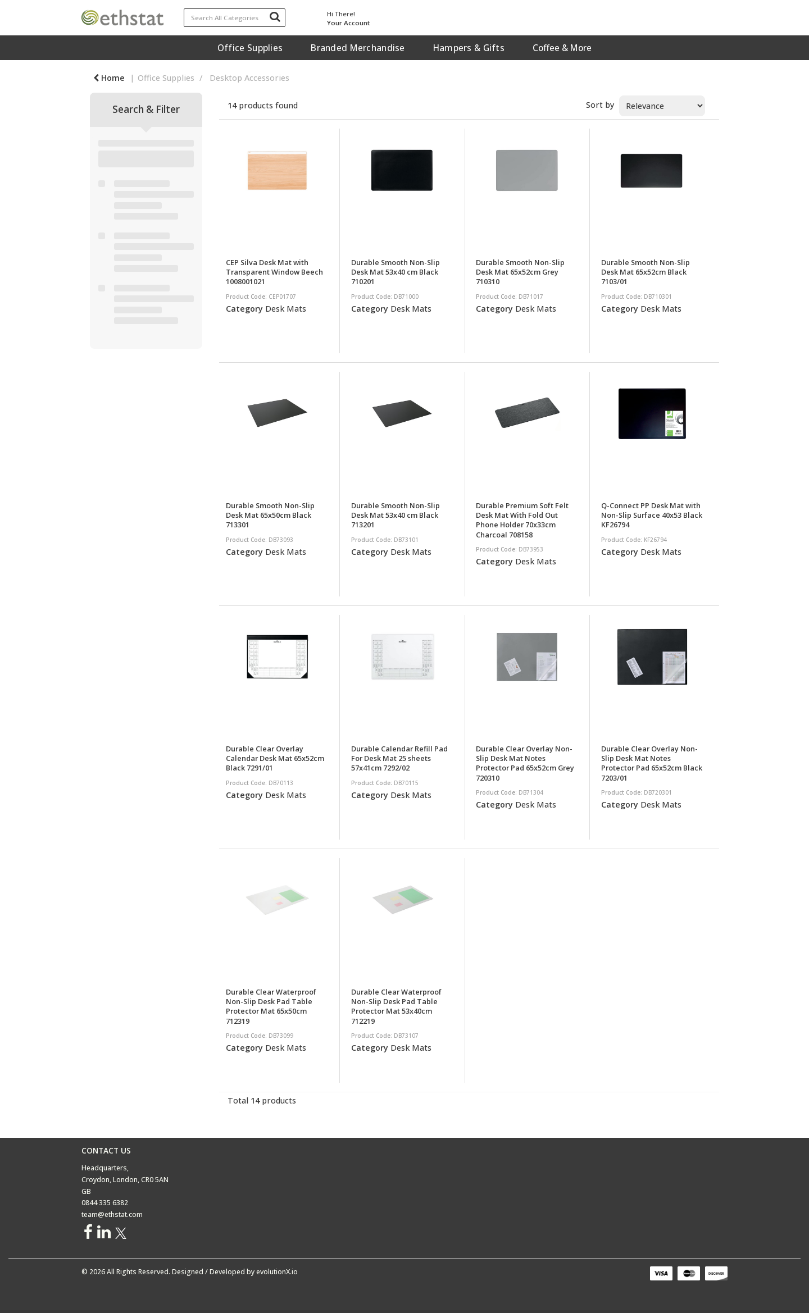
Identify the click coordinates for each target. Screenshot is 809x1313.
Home (109, 77)
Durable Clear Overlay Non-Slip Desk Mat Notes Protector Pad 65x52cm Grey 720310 (525, 763)
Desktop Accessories (249, 77)
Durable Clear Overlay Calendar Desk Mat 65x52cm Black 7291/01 (275, 758)
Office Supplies (250, 48)
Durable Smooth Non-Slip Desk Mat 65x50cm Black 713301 (270, 515)
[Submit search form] (274, 16)
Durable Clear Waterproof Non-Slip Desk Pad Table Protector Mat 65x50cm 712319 (271, 1006)
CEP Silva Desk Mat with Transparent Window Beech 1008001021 (274, 272)
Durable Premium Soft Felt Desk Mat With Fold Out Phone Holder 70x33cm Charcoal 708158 (522, 520)
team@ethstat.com (112, 1214)
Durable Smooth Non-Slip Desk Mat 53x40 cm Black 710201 (395, 272)
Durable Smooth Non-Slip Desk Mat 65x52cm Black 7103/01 (645, 272)
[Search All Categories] (235, 17)
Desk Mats (285, 308)
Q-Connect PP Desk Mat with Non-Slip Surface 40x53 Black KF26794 (651, 515)
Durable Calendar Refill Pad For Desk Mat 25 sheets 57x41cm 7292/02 (399, 758)
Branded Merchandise (357, 48)
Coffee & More (562, 48)
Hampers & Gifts (469, 48)
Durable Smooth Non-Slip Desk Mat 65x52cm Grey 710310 (520, 272)
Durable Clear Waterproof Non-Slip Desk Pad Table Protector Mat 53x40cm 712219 (396, 1006)
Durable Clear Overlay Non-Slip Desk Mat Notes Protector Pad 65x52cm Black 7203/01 (651, 763)
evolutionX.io (277, 1271)
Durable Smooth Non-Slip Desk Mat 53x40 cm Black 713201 (395, 515)
